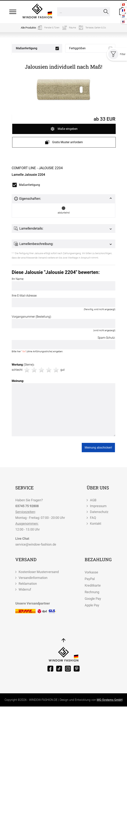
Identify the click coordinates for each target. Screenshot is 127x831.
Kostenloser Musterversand (39, 572)
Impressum (98, 506)
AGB (93, 500)
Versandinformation (33, 578)
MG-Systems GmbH (109, 700)
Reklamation (28, 583)
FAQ (93, 518)
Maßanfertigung (26, 48)
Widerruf (25, 589)
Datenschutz (99, 512)
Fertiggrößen (77, 48)
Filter (117, 54)
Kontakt (95, 523)
